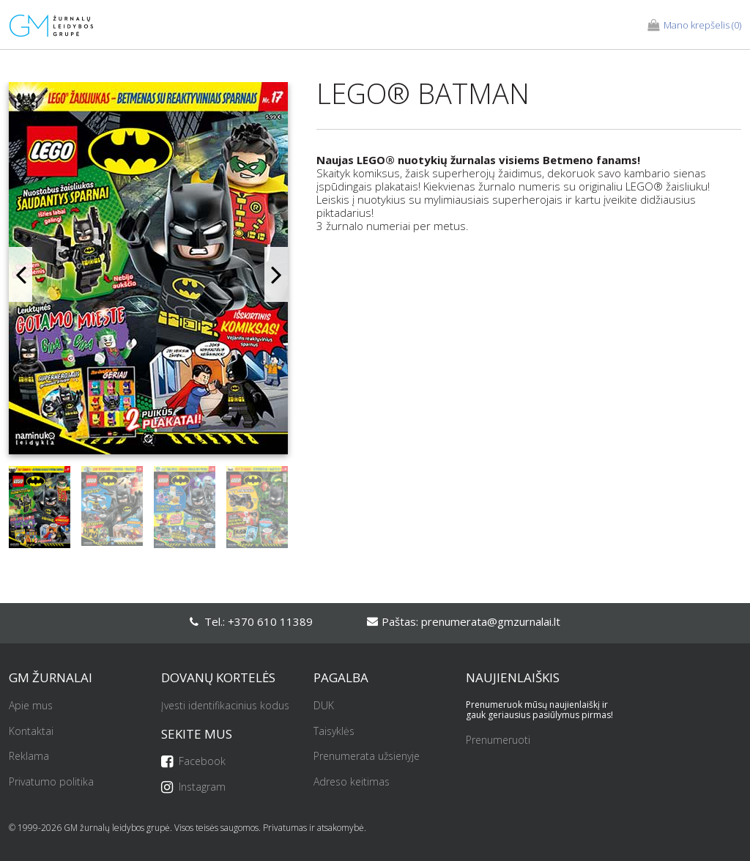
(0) (694, 26)
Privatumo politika (51, 782)
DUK (323, 706)
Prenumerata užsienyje (366, 756)
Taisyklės (333, 731)
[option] (148, 274)
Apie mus (31, 706)
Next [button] (276, 274)
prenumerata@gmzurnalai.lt (490, 621)
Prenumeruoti (498, 740)
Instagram (193, 787)
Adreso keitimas (351, 782)
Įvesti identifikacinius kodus (225, 706)
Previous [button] (20, 274)
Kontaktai (31, 731)
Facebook (193, 761)
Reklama (29, 756)
